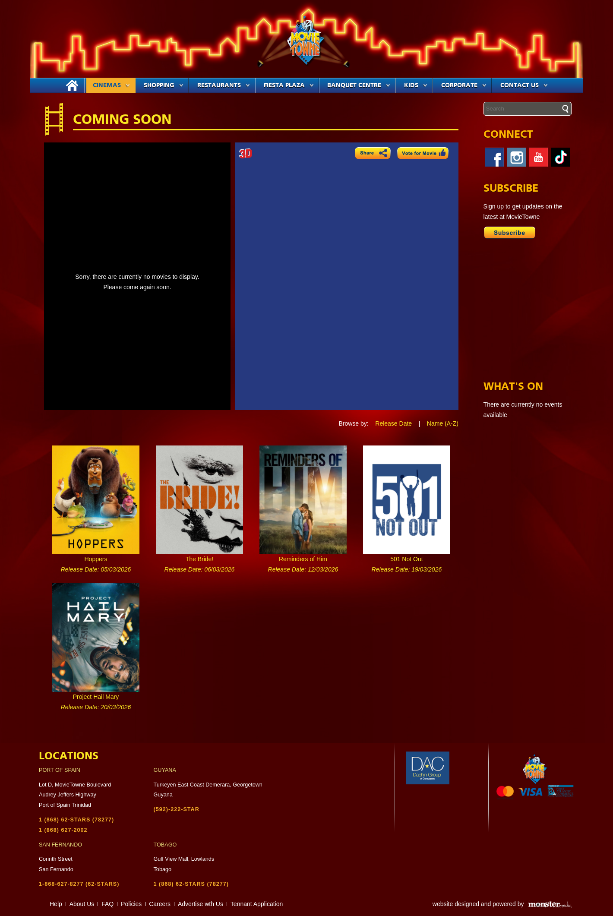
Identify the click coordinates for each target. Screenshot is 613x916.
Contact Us (524, 85)
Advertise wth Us (200, 904)
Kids (415, 85)
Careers (160, 904)
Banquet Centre (358, 85)
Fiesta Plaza (289, 85)
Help (56, 904)
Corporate (464, 85)
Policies (131, 904)
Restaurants (223, 85)
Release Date (393, 423)
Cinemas (111, 85)
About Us (82, 904)
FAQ (107, 904)
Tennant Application (257, 904)
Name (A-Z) (442, 423)
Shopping (163, 85)
